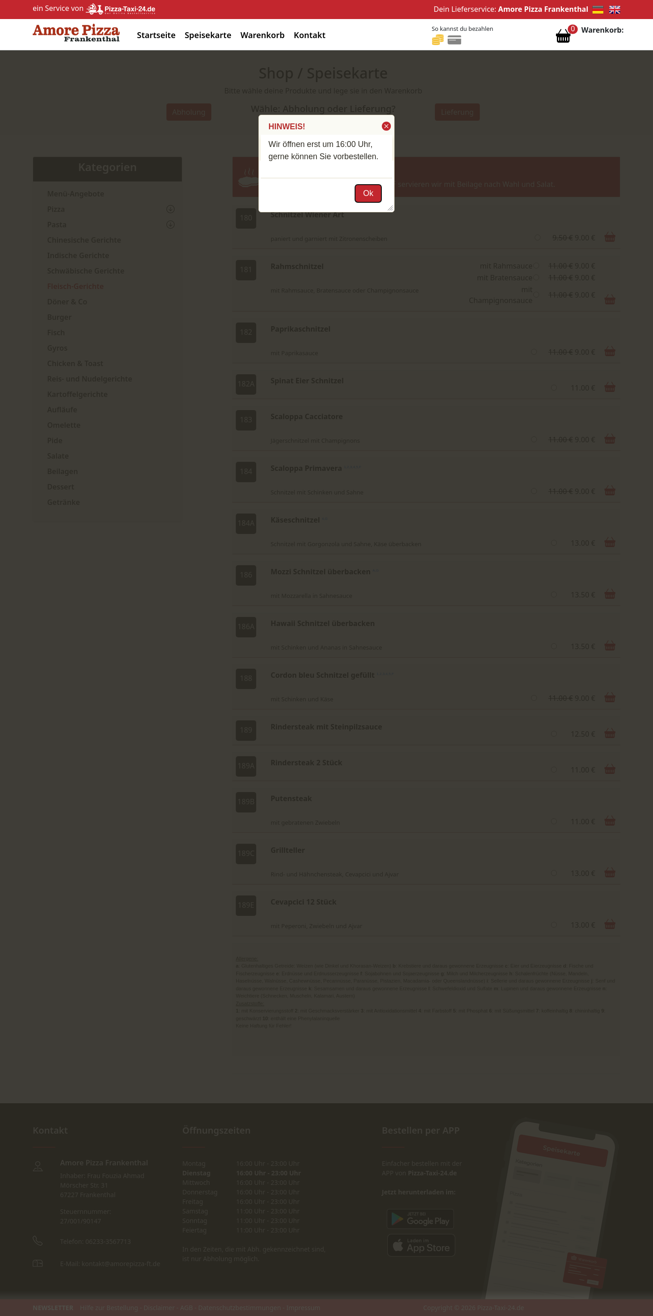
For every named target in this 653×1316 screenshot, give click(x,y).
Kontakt (310, 34)
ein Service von (94, 8)
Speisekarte (208, 34)
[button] (385, 126)
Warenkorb (262, 34)
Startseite (156, 34)
